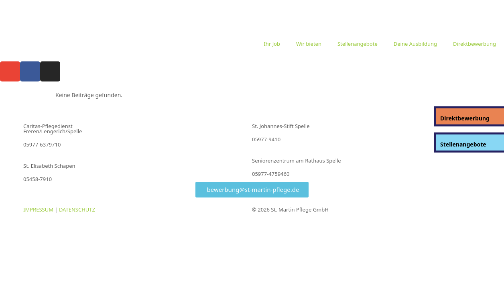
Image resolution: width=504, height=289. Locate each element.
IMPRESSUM (38, 209)
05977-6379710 (42, 144)
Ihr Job (272, 43)
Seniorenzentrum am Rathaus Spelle (296, 160)
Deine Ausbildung (415, 43)
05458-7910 (37, 179)
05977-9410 (266, 139)
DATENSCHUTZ (77, 209)
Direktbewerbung (474, 43)
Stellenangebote (357, 43)
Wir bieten (308, 43)
